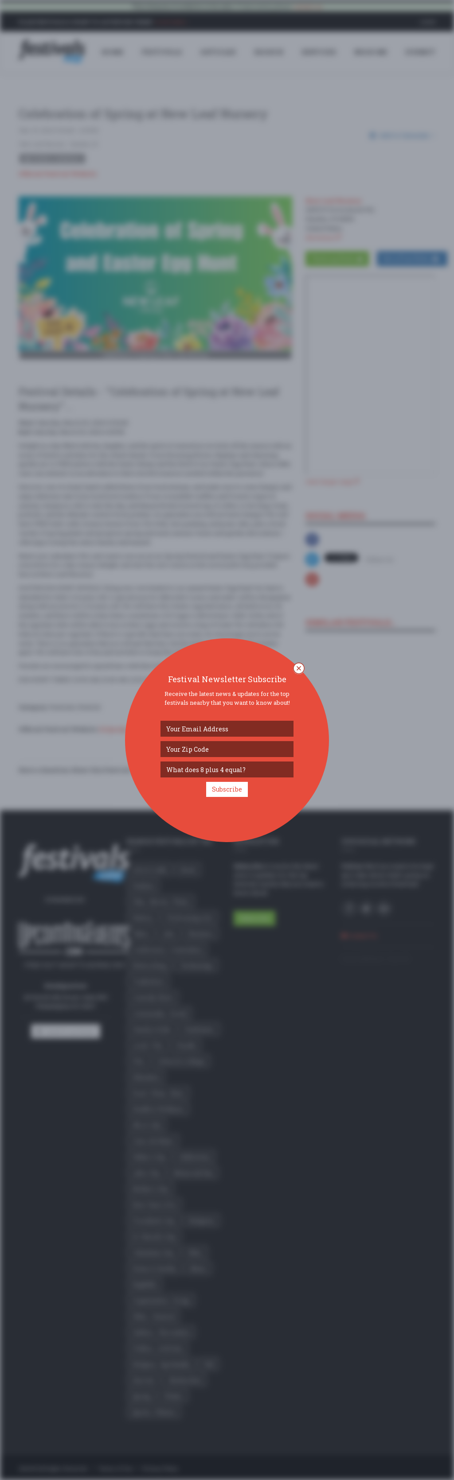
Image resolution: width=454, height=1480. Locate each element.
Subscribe (227, 789)
